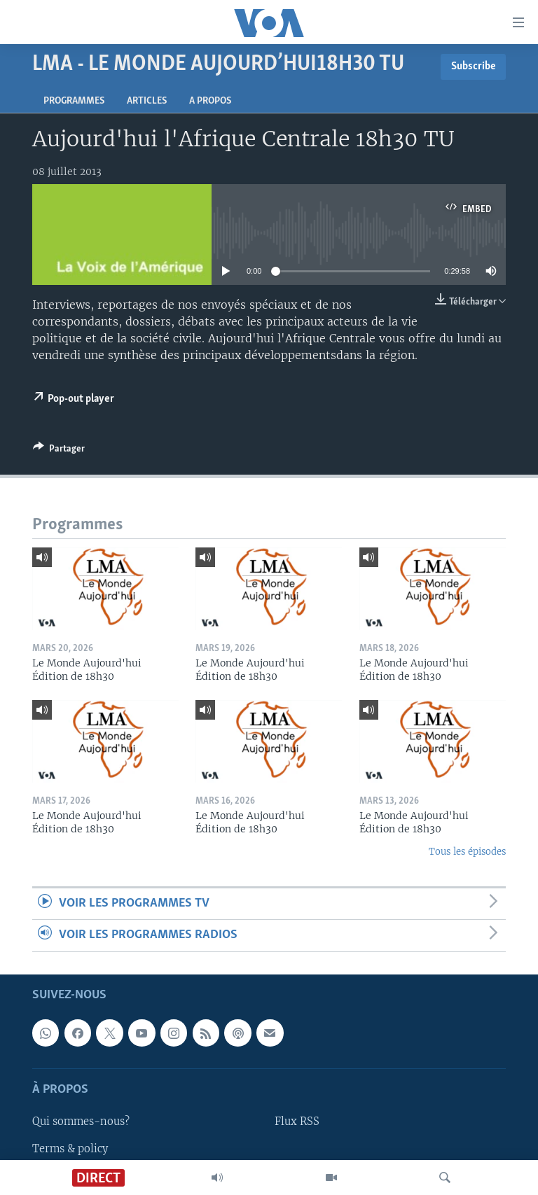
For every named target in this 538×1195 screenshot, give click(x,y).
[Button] (59, 451)
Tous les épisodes (467, 852)
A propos (210, 101)
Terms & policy (70, 1148)
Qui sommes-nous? (81, 1121)
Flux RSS (297, 1121)
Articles (147, 101)
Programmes (73, 101)
